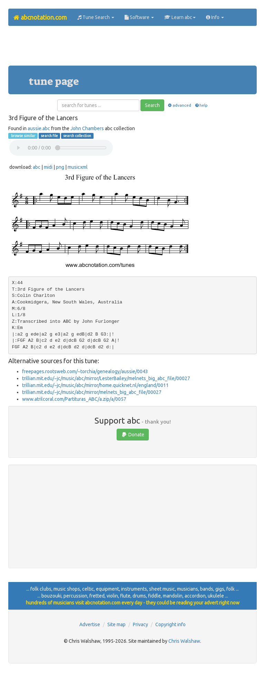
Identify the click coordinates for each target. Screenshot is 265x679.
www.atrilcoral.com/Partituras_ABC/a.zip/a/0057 (74, 399)
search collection (77, 136)
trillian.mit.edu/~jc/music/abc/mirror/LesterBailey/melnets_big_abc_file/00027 (106, 378)
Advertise (89, 624)
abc (36, 167)
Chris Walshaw (184, 641)
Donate (132, 434)
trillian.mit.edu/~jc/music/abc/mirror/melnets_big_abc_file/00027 (91, 392)
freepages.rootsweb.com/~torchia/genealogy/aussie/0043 (85, 371)
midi (48, 167)
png (60, 167)
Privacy (140, 624)
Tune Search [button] (95, 17)
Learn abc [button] (180, 17)
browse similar (22, 136)
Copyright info (170, 624)
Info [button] (215, 17)
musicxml (78, 167)
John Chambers (87, 128)
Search (152, 105)
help (201, 105)
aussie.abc (39, 128)
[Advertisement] (133, 48)
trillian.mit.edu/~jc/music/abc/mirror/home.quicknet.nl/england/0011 (95, 385)
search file (49, 136)
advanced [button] (179, 105)
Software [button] (139, 17)
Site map (116, 624)
